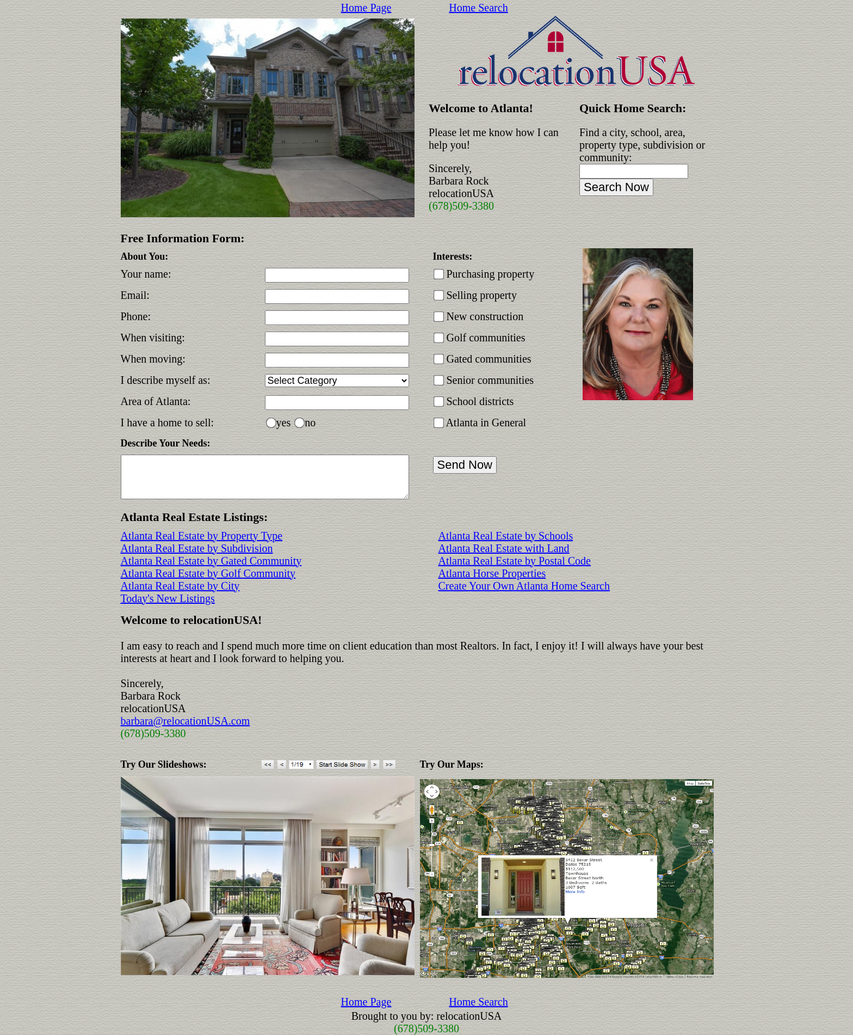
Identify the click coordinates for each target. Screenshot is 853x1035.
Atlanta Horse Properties (492, 573)
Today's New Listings (168, 598)
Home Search (478, 8)
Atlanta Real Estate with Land (504, 548)
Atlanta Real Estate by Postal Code (514, 561)
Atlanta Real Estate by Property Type (202, 536)
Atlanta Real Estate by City (180, 586)
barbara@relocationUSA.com (185, 721)
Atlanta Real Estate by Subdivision (197, 548)
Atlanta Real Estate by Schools (505, 536)
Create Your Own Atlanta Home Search (524, 586)
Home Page (366, 8)
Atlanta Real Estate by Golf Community (208, 573)
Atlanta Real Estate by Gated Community (211, 561)
